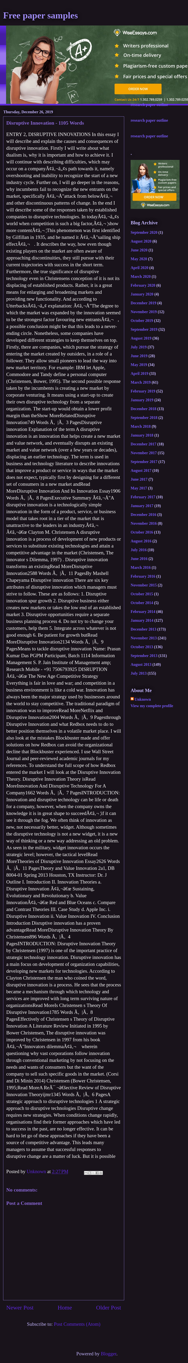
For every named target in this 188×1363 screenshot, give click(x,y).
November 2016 (144, 523)
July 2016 (139, 550)
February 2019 (143, 391)
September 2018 (144, 417)
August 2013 (141, 664)
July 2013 (139, 673)
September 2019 (144, 329)
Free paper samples (40, 15)
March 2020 (141, 276)
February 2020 (143, 285)
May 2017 (139, 488)
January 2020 (142, 294)
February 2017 (143, 497)
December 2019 (143, 303)
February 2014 (143, 611)
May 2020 (139, 259)
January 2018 (142, 435)
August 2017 (141, 470)
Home (65, 1307)
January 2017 (142, 506)
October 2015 (142, 594)
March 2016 (141, 567)
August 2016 (141, 541)
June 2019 (139, 356)
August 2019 (141, 338)
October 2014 (142, 603)
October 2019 (142, 320)
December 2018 (143, 409)
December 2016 (143, 514)
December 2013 (143, 629)
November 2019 (144, 312)
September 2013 (144, 655)
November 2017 (144, 453)
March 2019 (141, 382)
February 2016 (143, 576)
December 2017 (143, 444)
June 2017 (139, 479)
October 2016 (142, 532)
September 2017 (144, 461)
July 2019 (139, 347)
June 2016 (139, 558)
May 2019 (139, 364)
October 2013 (142, 647)
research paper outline (149, 104)
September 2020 (144, 232)
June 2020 (139, 250)
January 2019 (142, 400)
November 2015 (144, 585)
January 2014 (142, 620)
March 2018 (141, 426)
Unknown (143, 699)
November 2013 (144, 638)
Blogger (108, 1353)
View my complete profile (152, 706)
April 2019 (139, 373)
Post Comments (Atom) (77, 1324)
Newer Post (19, 1307)
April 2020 (139, 268)
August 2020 (141, 241)
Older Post (108, 1307)
